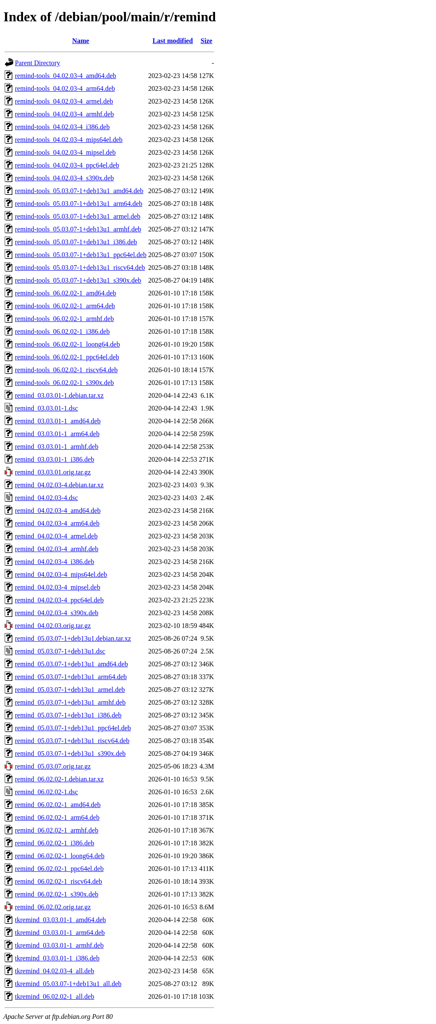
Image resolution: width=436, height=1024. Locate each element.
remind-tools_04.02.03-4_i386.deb (62, 126)
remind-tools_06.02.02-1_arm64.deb (65, 306)
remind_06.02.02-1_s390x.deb (56, 894)
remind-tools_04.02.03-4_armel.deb (64, 101)
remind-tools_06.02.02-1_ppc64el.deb (67, 357)
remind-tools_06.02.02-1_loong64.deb (67, 344)
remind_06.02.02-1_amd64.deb (57, 804)
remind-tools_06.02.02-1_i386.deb (62, 331)
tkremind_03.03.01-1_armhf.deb (59, 945)
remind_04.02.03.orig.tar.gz (53, 625)
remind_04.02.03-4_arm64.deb (57, 523)
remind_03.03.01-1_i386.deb (54, 459)
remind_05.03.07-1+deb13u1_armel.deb (70, 689)
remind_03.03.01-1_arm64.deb (57, 433)
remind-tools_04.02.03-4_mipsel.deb (65, 152)
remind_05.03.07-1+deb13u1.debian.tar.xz (73, 638)
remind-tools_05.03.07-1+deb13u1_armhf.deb (78, 229)
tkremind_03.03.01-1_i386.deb (57, 958)
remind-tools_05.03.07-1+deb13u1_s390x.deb (78, 280)
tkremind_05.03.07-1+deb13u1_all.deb (68, 983)
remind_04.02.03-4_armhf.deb (56, 548)
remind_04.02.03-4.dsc (46, 497)
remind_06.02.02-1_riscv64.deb (58, 881)
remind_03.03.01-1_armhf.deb (56, 446)
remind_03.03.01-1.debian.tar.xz (59, 395)
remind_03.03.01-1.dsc (46, 408)
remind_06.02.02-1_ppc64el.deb (59, 868)
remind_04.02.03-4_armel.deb (56, 536)
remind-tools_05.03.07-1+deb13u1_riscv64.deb (80, 267)
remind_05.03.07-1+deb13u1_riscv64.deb (72, 740)
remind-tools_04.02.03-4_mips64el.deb (69, 139)
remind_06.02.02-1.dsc (46, 791)
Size (206, 40)
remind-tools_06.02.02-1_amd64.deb (65, 293)
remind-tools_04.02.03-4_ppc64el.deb (67, 165)
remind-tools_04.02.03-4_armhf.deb (64, 114)
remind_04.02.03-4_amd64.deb (57, 510)
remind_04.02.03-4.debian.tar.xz (59, 485)
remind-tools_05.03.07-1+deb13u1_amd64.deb (79, 190)
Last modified (172, 40)
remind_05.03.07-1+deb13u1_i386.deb (68, 715)
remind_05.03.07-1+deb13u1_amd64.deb (71, 664)
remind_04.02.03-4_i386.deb (54, 561)
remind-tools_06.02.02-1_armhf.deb (64, 318)
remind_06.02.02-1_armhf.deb (56, 830)
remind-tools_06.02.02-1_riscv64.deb (66, 369)
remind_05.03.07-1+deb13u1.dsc (60, 651)
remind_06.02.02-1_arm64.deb (57, 817)
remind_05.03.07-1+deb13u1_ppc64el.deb (73, 728)
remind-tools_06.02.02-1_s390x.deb (64, 382)
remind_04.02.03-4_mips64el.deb (61, 574)
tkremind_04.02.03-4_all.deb (54, 971)
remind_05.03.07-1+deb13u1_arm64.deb (71, 676)
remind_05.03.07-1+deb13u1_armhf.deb (70, 702)
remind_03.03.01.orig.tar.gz (53, 472)
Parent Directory (37, 63)
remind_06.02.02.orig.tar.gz (53, 907)
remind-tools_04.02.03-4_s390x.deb (64, 178)
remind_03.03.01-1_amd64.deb (57, 421)
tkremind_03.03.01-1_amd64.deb (60, 919)
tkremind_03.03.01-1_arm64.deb (60, 932)
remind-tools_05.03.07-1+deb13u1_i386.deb (76, 242)
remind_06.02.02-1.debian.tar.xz (59, 779)
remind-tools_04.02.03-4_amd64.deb (65, 75)
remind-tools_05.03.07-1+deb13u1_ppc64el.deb (80, 254)
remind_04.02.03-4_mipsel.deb (57, 587)
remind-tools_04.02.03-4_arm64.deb (65, 88)
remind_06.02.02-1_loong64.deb (59, 855)
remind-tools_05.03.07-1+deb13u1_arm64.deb (78, 203)
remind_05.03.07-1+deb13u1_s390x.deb (70, 753)
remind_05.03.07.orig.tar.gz (53, 766)
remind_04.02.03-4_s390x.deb (56, 612)
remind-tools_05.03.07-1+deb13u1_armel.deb (78, 216)
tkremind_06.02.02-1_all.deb (54, 996)
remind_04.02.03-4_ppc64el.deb (59, 600)
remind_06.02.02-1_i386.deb (54, 843)
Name (80, 40)
